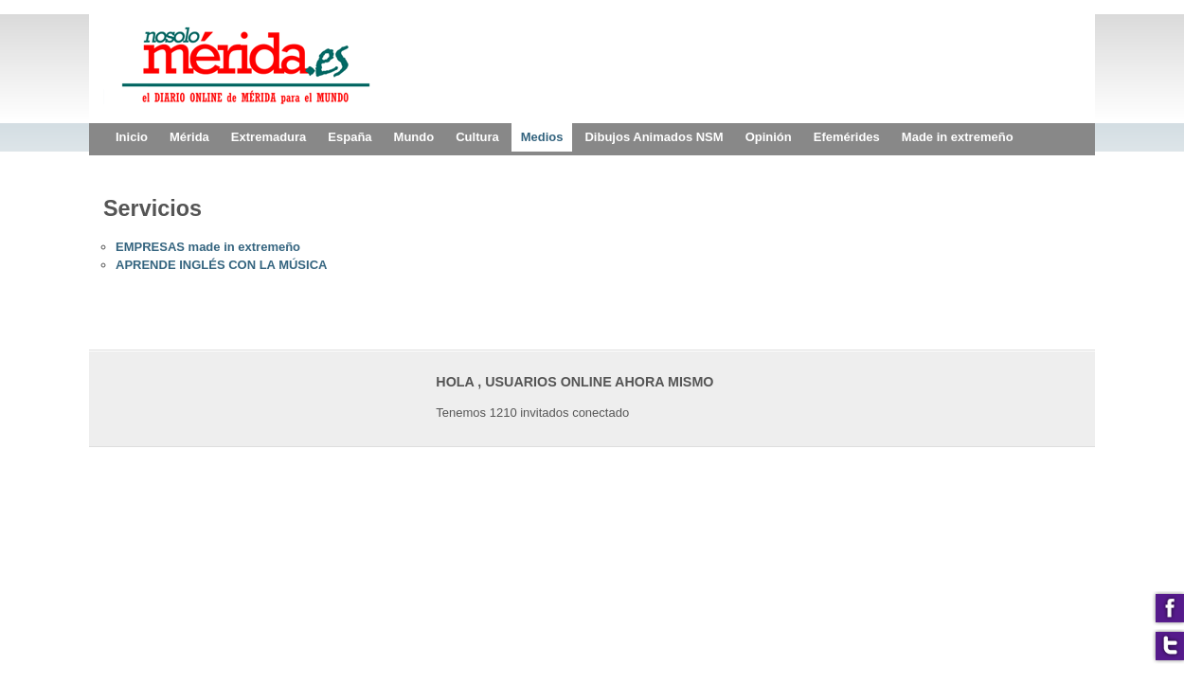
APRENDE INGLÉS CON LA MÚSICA (221, 265)
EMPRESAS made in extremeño (208, 247)
